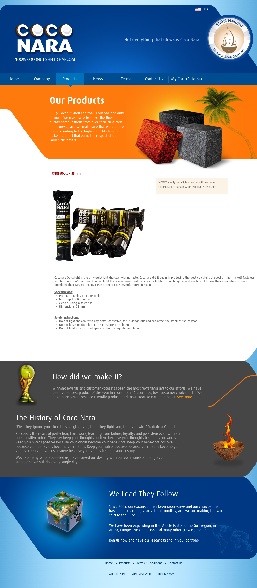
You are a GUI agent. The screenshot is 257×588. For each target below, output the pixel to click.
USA (206, 9)
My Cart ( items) (186, 78)
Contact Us (154, 78)
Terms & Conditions (149, 563)
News (98, 78)
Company (42, 78)
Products (69, 78)
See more (184, 397)
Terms (126, 78)
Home (14, 78)
